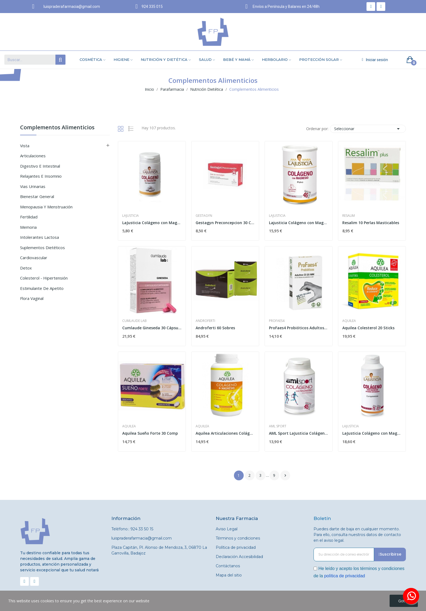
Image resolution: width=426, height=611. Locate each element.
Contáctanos (228, 565)
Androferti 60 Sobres (215, 327)
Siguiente (285, 475)
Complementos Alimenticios (57, 128)
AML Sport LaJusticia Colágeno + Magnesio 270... (298, 433)
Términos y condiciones (238, 538)
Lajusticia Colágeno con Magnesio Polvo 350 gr (298, 222)
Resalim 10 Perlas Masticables (370, 222)
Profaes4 (276, 320)
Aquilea (349, 320)
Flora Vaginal (31, 298)
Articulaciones (33, 155)
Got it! (403, 600)
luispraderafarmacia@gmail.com (141, 538)
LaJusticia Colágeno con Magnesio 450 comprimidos (372, 433)
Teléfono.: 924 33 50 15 (132, 529)
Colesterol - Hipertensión (44, 278)
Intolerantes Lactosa (39, 237)
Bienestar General (37, 196)
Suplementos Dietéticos (42, 247)
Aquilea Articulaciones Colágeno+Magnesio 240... (225, 433)
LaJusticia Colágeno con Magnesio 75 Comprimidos (151, 222)
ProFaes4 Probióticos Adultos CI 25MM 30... (298, 327)
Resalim (348, 215)
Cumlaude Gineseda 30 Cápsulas (151, 327)
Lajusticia (130, 215)
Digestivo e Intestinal (40, 166)
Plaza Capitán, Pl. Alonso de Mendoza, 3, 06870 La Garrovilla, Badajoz (159, 550)
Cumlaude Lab (134, 320)
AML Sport (277, 426)
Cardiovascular (33, 257)
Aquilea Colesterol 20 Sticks (368, 327)
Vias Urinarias (32, 186)
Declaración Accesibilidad (239, 556)
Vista (24, 145)
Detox (26, 268)
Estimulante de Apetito (42, 288)
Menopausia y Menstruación (46, 206)
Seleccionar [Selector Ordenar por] (368, 129)
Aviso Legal (226, 529)
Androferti (205, 320)
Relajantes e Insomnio (41, 176)
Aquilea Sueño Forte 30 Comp (150, 433)
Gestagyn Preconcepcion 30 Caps (225, 222)
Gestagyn (204, 215)
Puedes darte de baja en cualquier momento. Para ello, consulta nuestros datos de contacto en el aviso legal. (357, 535)
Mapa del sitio (229, 575)
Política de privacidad (236, 547)
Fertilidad (28, 217)
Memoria (28, 227)
